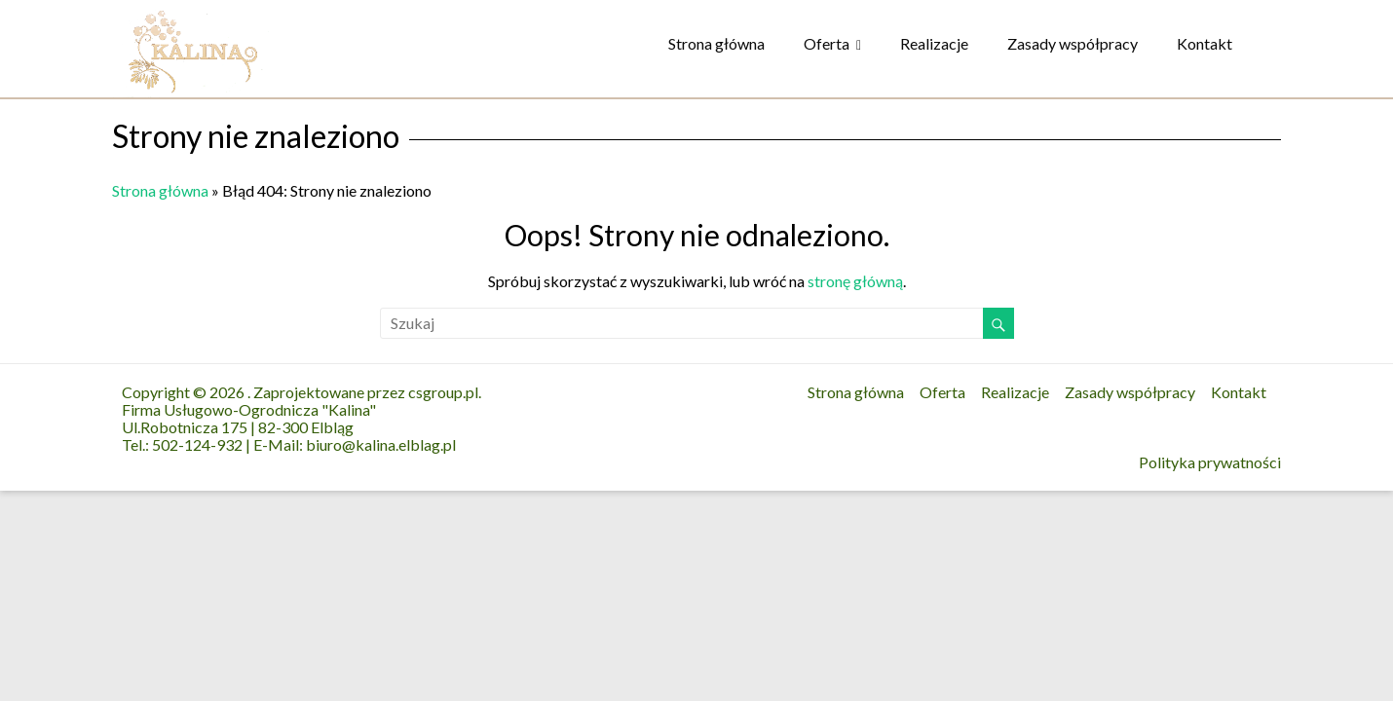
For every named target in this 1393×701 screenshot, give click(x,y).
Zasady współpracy (1072, 43)
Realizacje (934, 43)
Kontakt (1204, 43)
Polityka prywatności (1210, 462)
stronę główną (855, 281)
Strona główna (716, 43)
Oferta (826, 43)
